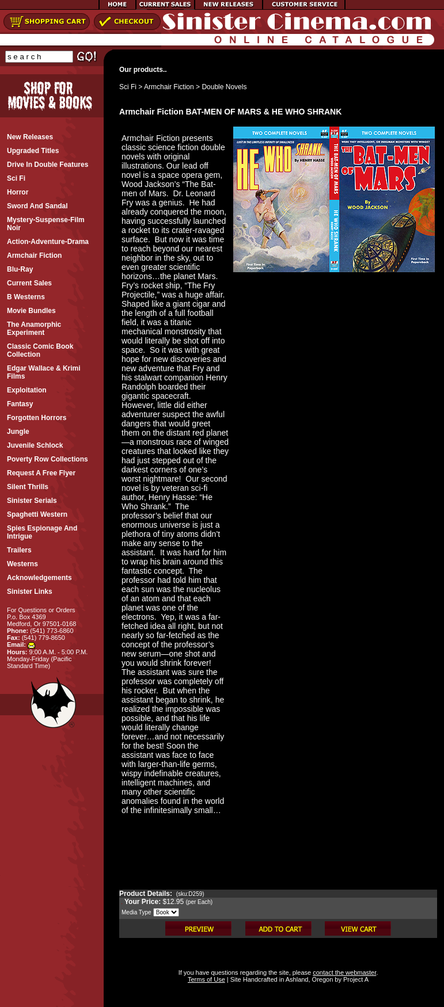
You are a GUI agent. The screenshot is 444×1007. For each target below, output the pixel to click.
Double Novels (224, 87)
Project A (355, 979)
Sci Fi (127, 87)
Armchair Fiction (169, 87)
